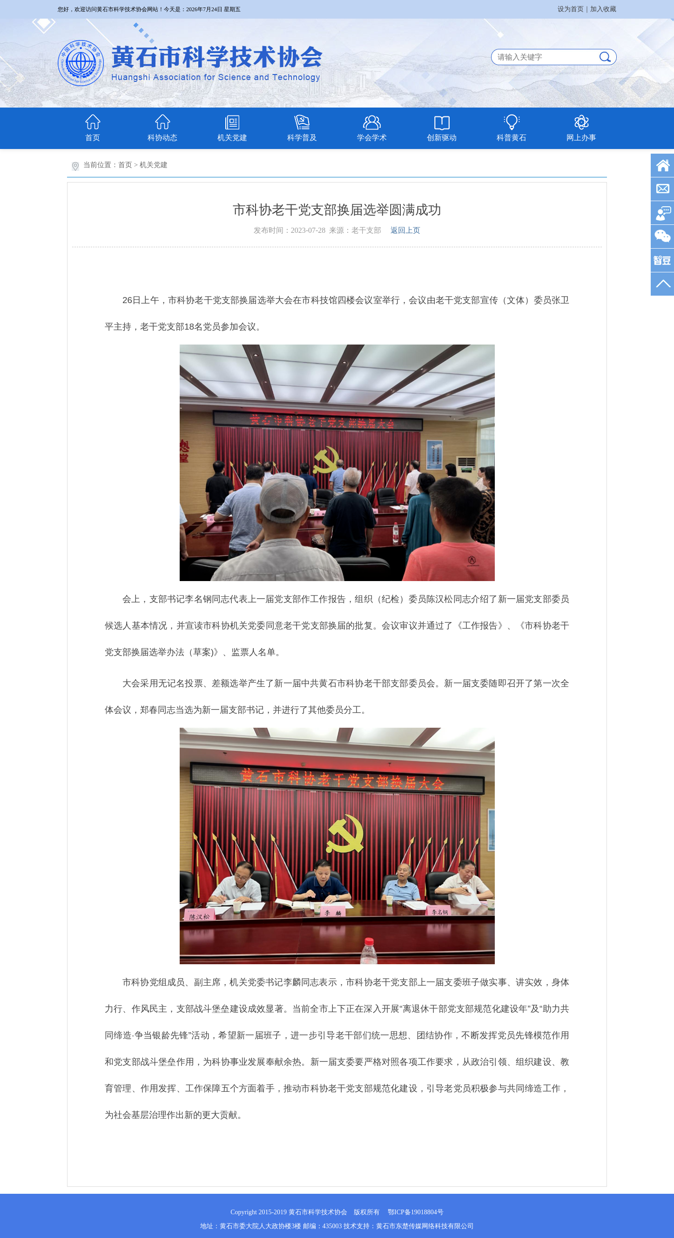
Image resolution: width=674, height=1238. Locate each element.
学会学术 (372, 138)
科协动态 (162, 138)
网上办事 (581, 138)
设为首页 (571, 9)
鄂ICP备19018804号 (416, 1212)
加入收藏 (603, 9)
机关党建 (232, 138)
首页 (92, 138)
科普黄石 (511, 138)
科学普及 (302, 138)
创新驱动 (442, 138)
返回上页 (405, 230)
